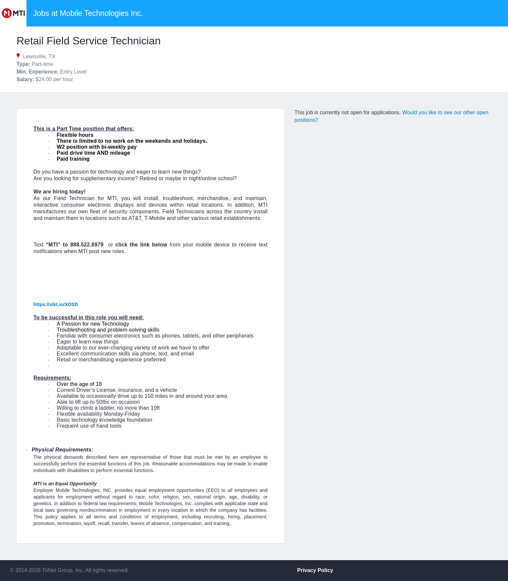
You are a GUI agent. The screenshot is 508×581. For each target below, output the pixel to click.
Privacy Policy (315, 570)
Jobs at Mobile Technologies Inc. (88, 13)
